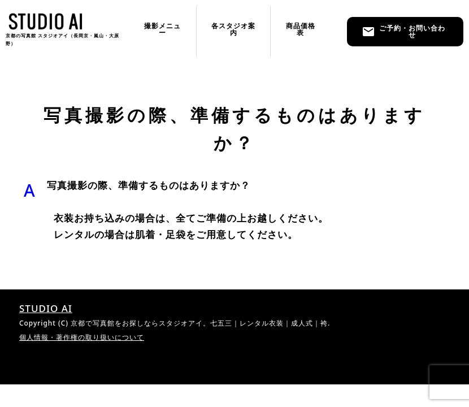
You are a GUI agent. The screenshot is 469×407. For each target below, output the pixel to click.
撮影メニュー (162, 29)
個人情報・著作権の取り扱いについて (81, 336)
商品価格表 (300, 29)
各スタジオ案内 (233, 29)
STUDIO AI (45, 308)
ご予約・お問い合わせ (403, 31)
